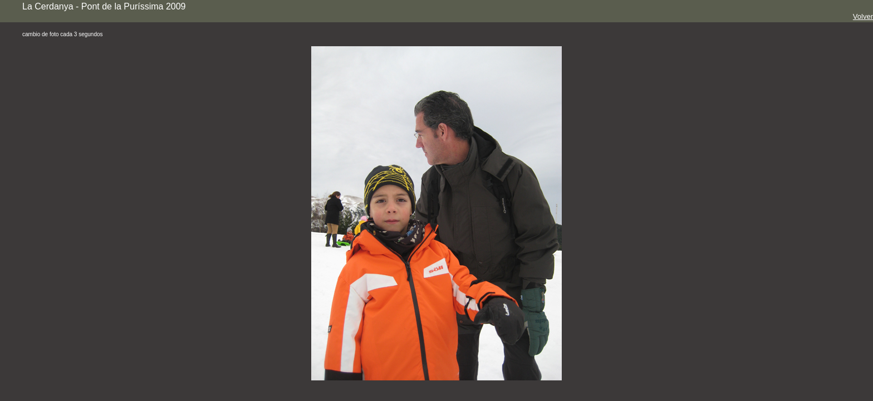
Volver (863, 16)
